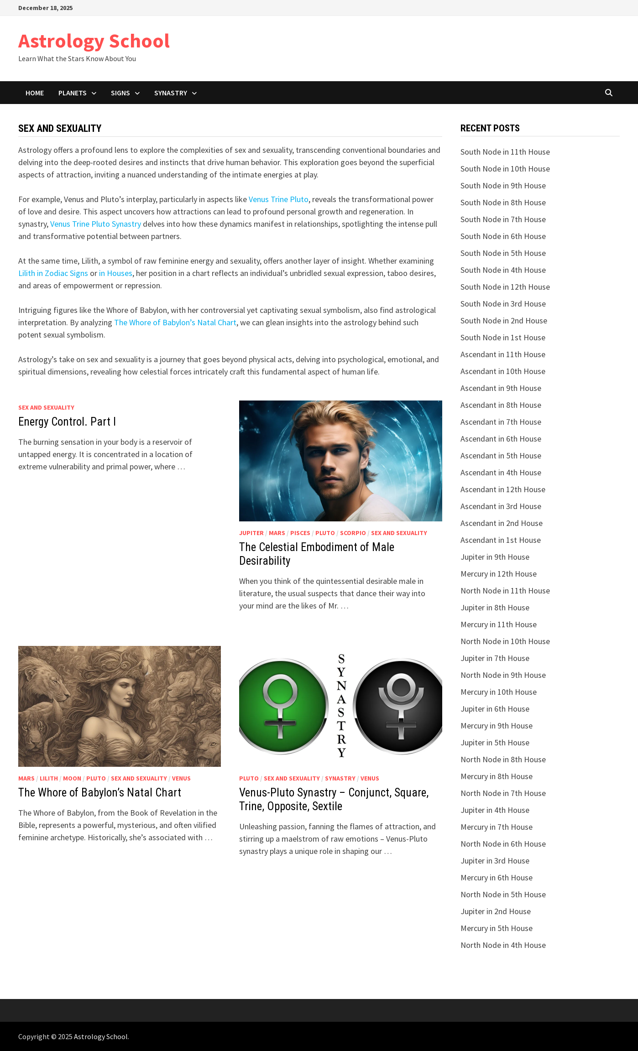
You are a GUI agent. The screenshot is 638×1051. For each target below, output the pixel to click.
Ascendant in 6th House (500, 438)
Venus (181, 778)
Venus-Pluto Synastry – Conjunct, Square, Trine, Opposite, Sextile (334, 799)
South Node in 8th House (503, 202)
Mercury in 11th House (498, 624)
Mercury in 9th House (496, 725)
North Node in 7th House (503, 793)
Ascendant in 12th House (502, 489)
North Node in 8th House (503, 759)
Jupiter (251, 533)
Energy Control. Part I (67, 421)
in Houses (115, 273)
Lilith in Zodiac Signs (53, 273)
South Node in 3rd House (503, 303)
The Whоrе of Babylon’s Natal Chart (175, 322)
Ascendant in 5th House (500, 455)
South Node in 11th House (505, 151)
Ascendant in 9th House (500, 388)
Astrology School (94, 40)
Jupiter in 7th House (494, 658)
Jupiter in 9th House (494, 557)
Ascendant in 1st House (500, 540)
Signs (120, 92)
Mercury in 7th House (496, 827)
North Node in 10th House (505, 641)
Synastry (170, 92)
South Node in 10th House (505, 168)
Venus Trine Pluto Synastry (95, 224)
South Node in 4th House (503, 270)
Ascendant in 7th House (500, 421)
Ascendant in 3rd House (500, 506)
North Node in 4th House (503, 945)
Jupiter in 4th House (494, 810)
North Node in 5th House (503, 894)
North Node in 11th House (505, 590)
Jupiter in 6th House (494, 708)
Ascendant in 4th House (500, 472)
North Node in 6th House (503, 843)
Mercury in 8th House (496, 776)
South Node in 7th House (503, 219)
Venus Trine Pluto (279, 199)
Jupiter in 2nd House (495, 911)
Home (35, 92)
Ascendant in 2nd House (501, 523)
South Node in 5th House (503, 253)
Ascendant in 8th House (500, 405)
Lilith (49, 778)
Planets (72, 92)
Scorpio (353, 533)
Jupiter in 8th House (494, 607)
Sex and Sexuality (46, 407)
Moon (72, 778)
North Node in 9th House (503, 675)
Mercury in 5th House (496, 928)
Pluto (325, 533)
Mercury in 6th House (496, 877)
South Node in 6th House (503, 236)
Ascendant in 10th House (502, 371)
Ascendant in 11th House (502, 354)
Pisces (300, 533)
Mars (277, 533)
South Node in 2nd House (503, 320)
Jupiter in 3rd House (494, 860)
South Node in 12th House (505, 286)
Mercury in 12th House (498, 573)
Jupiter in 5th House (494, 742)
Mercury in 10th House (498, 692)
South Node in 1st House (502, 337)
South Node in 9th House (503, 185)
